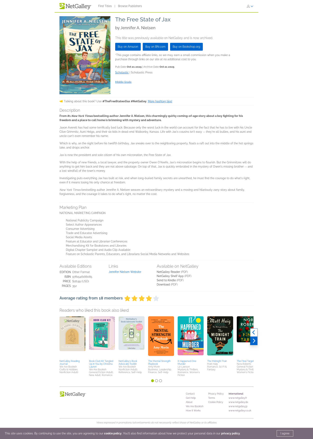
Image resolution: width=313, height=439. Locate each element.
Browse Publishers (130, 6)
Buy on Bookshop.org (186, 46)
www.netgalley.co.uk (240, 410)
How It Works (193, 410)
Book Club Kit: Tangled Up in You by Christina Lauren (101, 364)
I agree (284, 433)
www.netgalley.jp (238, 406)
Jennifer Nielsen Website (125, 271)
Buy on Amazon (128, 46)
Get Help (191, 398)
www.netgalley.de (238, 402)
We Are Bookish (194, 406)
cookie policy (113, 433)
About (189, 402)
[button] (72, 337)
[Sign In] (250, 6)
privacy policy (230, 433)
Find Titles (105, 6)
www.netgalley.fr (238, 398)
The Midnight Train (217, 361)
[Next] (254, 341)
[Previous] (254, 332)
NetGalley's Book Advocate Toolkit (128, 362)
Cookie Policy (215, 402)
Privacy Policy (216, 393)
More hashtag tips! (160, 101)
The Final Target (245, 361)
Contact (190, 393)
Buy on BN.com (155, 46)
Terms (211, 398)
